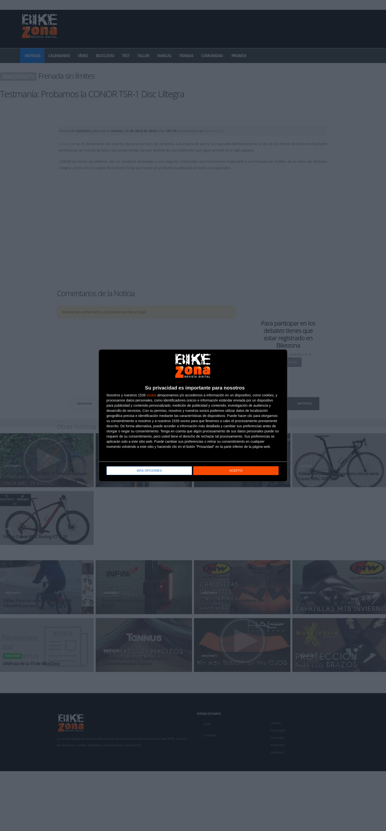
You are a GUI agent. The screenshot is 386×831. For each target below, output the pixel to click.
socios (151, 395)
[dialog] (193, 415)
